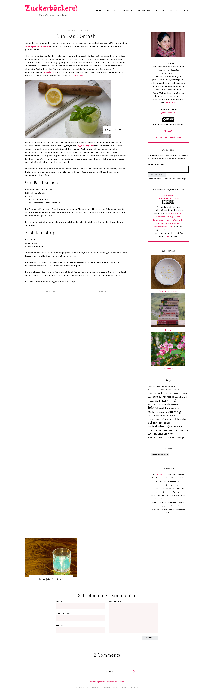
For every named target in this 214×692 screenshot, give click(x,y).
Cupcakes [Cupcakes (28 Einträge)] (179, 397)
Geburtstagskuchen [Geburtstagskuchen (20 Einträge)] (154, 404)
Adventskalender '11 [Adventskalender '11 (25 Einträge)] (155, 386)
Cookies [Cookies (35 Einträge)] (170, 397)
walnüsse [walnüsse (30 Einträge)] (184, 430)
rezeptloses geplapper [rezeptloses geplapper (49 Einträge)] (161, 419)
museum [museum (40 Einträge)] (162, 412)
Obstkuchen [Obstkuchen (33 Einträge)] (154, 415)
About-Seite (170, 102)
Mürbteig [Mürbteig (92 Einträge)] (174, 412)
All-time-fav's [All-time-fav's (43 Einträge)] (173, 389)
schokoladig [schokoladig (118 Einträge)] (158, 426)
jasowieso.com (168, 112)
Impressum (168, 195)
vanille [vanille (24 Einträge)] (166, 430)
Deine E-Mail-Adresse (158, 164)
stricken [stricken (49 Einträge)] (153, 430)
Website (59, 626)
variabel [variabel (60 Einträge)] (174, 430)
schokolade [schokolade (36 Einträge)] (164, 422)
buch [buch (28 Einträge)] (150, 397)
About (98, 10)
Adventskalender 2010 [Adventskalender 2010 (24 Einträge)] (156, 390)
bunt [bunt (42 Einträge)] (155, 396)
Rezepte (112, 10)
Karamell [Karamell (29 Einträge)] (175, 404)
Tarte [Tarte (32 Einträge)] (160, 430)
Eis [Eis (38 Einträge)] (185, 396)
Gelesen (160, 10)
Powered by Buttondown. (159, 178)
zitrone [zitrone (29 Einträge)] (178, 437)
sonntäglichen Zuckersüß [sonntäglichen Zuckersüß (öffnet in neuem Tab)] (37, 46)
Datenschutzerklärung (168, 198)
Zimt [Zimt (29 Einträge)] (172, 437)
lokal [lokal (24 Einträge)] (161, 409)
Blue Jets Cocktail (51, 579)
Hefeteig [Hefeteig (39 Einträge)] (166, 404)
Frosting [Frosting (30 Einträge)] (152, 401)
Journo (127, 10)
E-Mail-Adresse (63, 614)
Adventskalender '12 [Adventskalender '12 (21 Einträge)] (170, 386)
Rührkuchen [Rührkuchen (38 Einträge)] (180, 419)
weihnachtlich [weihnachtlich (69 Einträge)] (157, 433)
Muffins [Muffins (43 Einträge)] (152, 412)
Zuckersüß (144, 10)
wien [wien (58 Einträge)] (170, 433)
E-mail (167, 236)
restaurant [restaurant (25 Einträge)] (171, 416)
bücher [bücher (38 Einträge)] (162, 396)
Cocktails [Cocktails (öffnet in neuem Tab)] (78, 75)
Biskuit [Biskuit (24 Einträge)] (184, 393)
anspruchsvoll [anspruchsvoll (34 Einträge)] (155, 393)
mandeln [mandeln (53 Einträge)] (175, 408)
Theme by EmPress (129, 688)
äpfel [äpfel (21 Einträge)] (183, 438)
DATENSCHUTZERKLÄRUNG (168, 137)
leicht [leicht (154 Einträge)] (153, 407)
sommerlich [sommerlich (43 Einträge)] (176, 426)
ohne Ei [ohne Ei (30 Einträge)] (163, 415)
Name (59, 602)
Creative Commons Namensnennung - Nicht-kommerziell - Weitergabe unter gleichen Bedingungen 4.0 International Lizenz (168, 220)
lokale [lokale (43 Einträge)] (166, 408)
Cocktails (83, 30)
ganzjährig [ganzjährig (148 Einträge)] (166, 400)
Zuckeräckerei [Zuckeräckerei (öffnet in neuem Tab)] (49, 72)
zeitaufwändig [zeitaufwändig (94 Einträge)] (158, 437)
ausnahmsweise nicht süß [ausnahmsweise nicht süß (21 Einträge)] (171, 393)
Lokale (173, 10)
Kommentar (115, 602)
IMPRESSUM (168, 131)
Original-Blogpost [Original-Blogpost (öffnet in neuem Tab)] (85, 145)
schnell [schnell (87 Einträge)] (153, 422)
